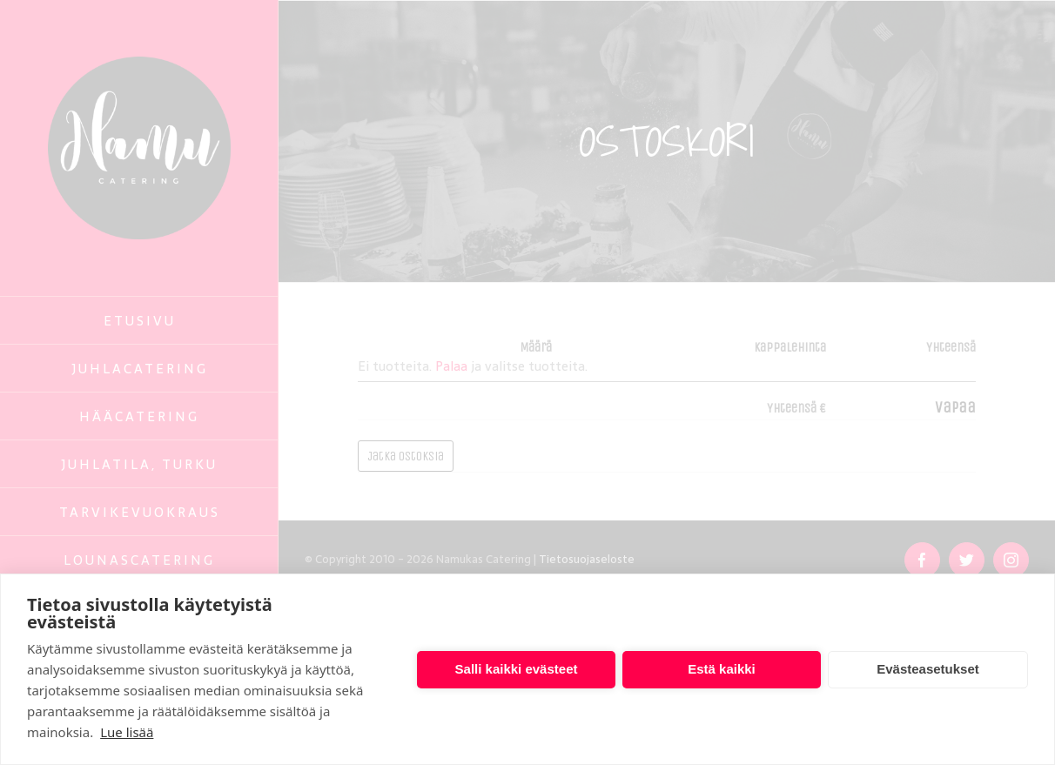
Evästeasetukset (928, 668)
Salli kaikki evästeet (516, 668)
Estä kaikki (722, 668)
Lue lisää (126, 732)
